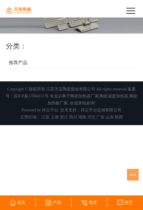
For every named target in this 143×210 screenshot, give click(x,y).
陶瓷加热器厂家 (84, 96)
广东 (100, 117)
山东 (110, 117)
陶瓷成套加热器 (114, 96)
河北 (91, 117)
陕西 (119, 117)
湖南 (82, 117)
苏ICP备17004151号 (31, 96)
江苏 (45, 117)
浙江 (64, 117)
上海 (55, 117)
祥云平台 (50, 110)
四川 (73, 117)
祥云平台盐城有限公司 (101, 110)
